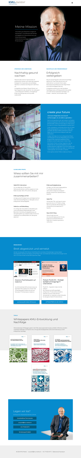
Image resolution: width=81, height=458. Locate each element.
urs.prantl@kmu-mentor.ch (24, 422)
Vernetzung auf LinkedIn (25, 432)
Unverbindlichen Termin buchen (25, 418)
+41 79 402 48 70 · (47, 451)
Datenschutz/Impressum (59, 451)
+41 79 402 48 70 (24, 427)
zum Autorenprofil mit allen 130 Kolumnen (26, 302)
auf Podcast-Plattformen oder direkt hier (54, 302)
